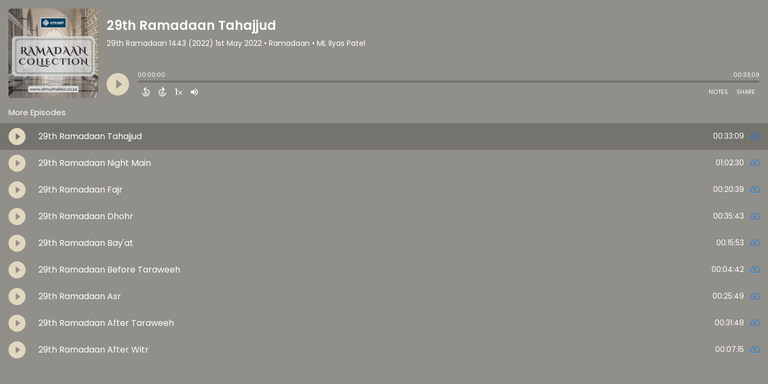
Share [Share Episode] (746, 91)
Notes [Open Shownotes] (718, 91)
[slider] (140, 82)
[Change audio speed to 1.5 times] (179, 91)
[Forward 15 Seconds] (162, 91)
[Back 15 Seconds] (146, 91)
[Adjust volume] (194, 91)
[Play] (118, 84)
